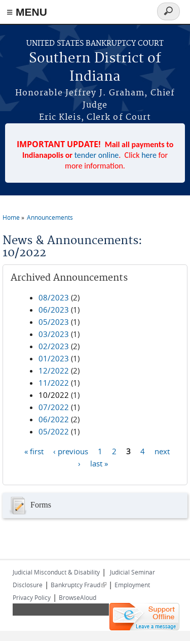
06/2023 (54, 310)
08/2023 (54, 297)
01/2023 (54, 358)
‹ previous (70, 451)
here (149, 155)
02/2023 (54, 346)
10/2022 (54, 395)
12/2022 (54, 370)
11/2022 (54, 383)
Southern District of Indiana (95, 67)
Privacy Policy (32, 597)
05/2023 (54, 322)
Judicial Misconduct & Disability (56, 572)
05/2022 (54, 431)
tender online (96, 155)
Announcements (50, 217)
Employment (132, 585)
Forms (29, 505)
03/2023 (54, 334)
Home (11, 217)
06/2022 (54, 419)
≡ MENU (27, 12)
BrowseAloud (77, 597)
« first (34, 451)
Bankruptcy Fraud (78, 585)
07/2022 (54, 407)
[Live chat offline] (144, 616)
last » (99, 463)
